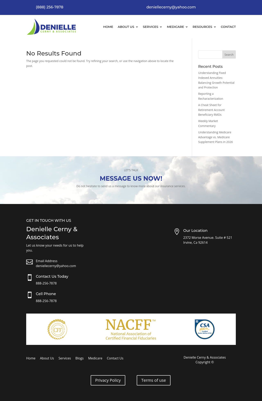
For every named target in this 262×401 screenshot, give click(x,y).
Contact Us (115, 358)
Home (108, 27)
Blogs (79, 358)
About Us (126, 27)
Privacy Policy (108, 380)
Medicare (175, 27)
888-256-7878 (46, 283)
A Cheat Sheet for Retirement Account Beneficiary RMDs (211, 110)
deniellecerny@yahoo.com (56, 266)
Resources (202, 27)
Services (150, 27)
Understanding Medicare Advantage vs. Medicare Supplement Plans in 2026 (215, 137)
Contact (228, 27)
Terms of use (153, 380)
